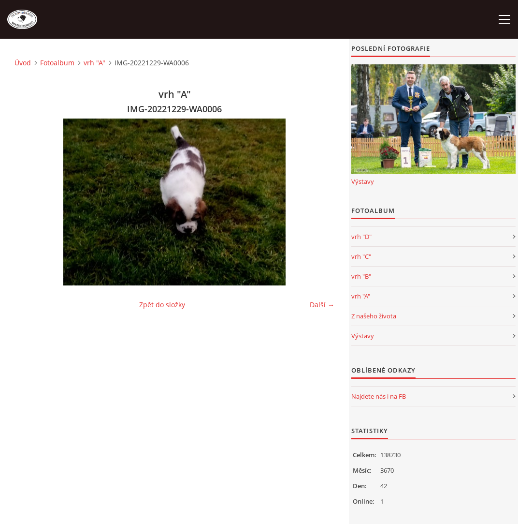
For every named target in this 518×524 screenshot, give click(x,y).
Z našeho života (373, 316)
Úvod (22, 62)
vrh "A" (94, 62)
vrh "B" (361, 276)
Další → (322, 304)
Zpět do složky (162, 304)
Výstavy (362, 181)
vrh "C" (361, 256)
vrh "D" (361, 236)
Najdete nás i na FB (378, 396)
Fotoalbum (57, 62)
